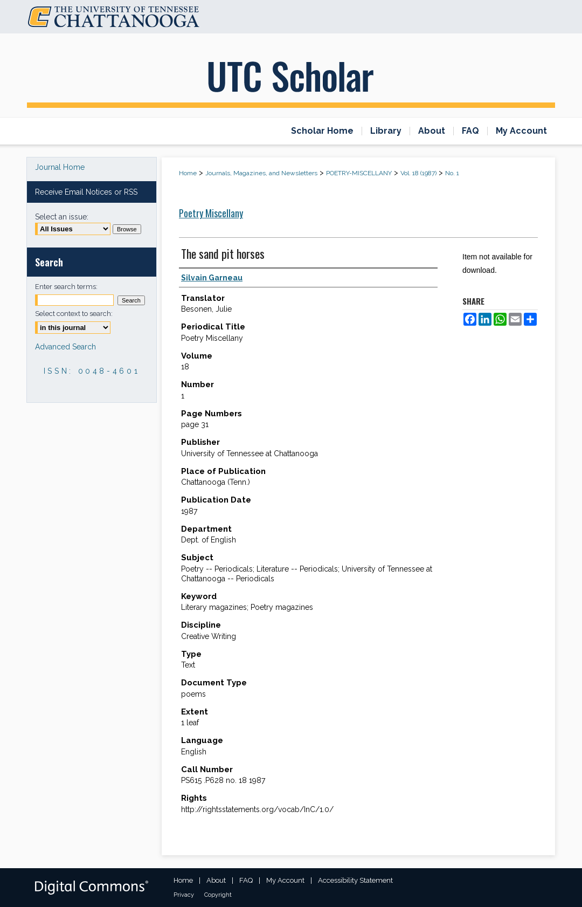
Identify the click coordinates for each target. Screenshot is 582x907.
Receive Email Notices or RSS (86, 192)
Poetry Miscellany (211, 213)
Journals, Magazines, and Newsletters (261, 173)
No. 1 (452, 173)
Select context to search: (74, 314)
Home (188, 173)
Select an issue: (61, 216)
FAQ (246, 880)
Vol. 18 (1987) (418, 173)
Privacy (184, 894)
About (216, 880)
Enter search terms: (66, 287)
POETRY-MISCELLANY (359, 173)
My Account (285, 880)
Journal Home (60, 167)
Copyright (218, 894)
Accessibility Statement (355, 880)
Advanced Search (65, 346)
